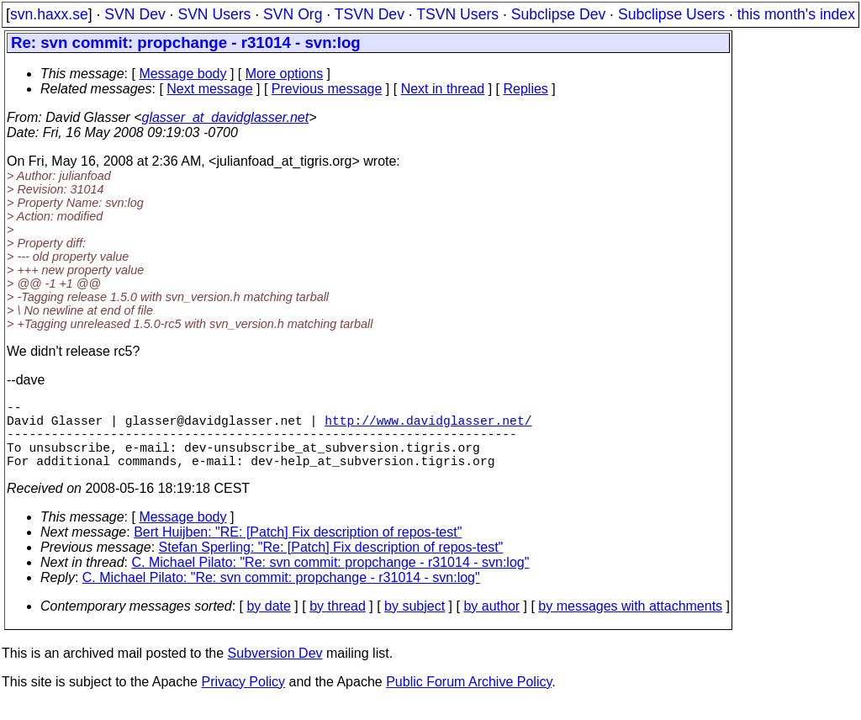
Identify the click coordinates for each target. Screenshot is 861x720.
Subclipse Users (671, 14)
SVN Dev (134, 14)
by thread (337, 623)
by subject (414, 623)
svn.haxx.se (49, 14)
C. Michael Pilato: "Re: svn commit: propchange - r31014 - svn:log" (331, 579)
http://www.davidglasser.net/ (428, 426)
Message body (182, 73)
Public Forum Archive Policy (469, 698)
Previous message (327, 89)
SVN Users (214, 14)
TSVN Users (457, 14)
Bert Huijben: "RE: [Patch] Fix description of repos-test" (298, 549)
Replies (526, 89)
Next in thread (443, 89)
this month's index (796, 14)
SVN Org (292, 14)
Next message (209, 89)
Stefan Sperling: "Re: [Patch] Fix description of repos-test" (331, 564)
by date (268, 623)
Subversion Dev (275, 670)
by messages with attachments (630, 623)
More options (285, 73)
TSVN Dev (369, 14)
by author (491, 623)
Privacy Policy (243, 698)
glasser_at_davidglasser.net (225, 117)
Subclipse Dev (558, 14)
